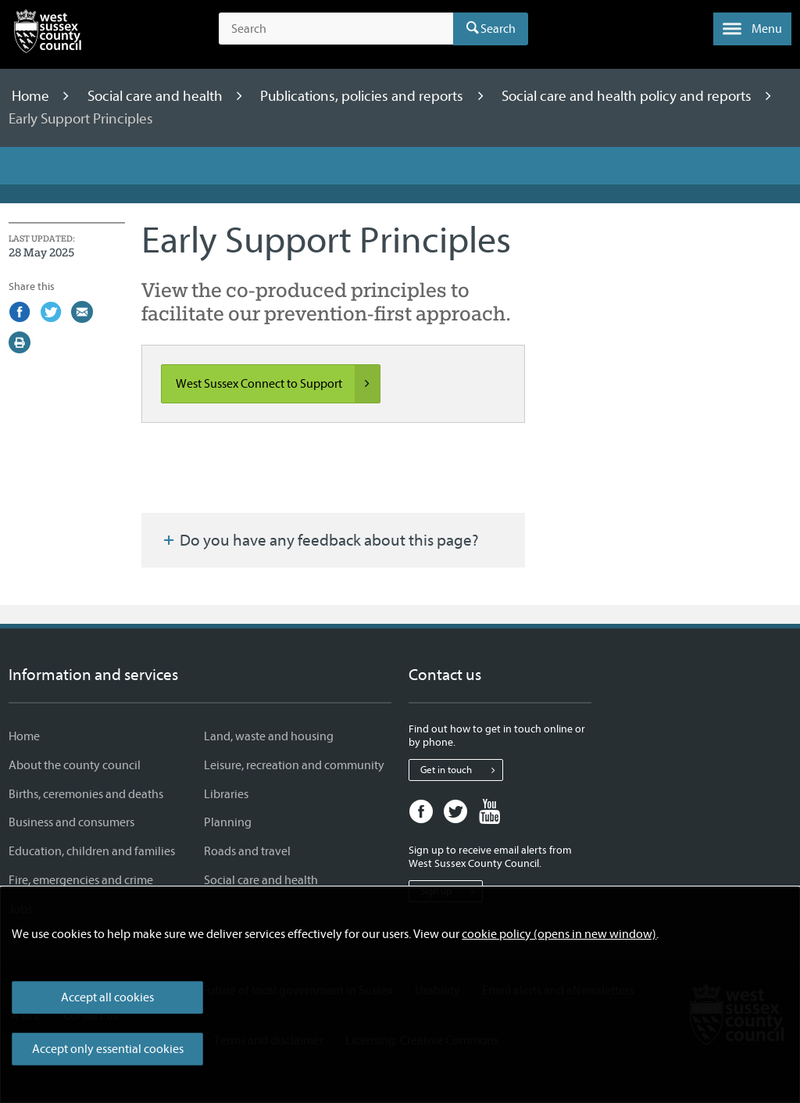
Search (498, 29)
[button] (752, 29)
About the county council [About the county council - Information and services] (75, 765)
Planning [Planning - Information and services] (228, 822)
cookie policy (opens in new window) (559, 934)
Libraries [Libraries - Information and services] (226, 794)
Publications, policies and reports (363, 96)
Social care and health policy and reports (628, 96)
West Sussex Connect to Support (278, 384)
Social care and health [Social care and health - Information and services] (261, 880)
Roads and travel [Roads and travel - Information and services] (247, 851)
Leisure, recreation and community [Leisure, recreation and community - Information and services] (294, 765)
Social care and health (157, 96)
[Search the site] (336, 29)
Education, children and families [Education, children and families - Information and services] (92, 851)
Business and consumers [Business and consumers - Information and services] (71, 822)
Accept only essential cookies (108, 1049)
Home (32, 96)
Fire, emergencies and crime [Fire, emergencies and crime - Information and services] (81, 880)
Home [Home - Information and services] (24, 736)
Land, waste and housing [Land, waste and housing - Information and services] (269, 736)
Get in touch (461, 770)
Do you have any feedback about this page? (319, 540)
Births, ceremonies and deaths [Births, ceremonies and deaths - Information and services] (86, 794)
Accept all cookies (107, 997)
